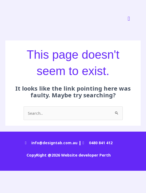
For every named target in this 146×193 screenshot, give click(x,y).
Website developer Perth (85, 155)
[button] (129, 18)
